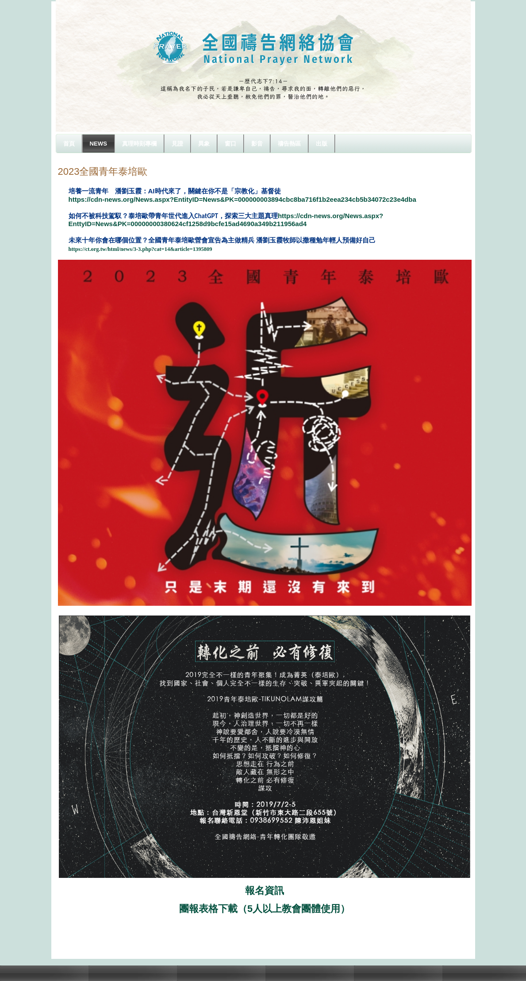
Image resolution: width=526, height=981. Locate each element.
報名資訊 (264, 890)
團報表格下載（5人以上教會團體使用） (264, 908)
